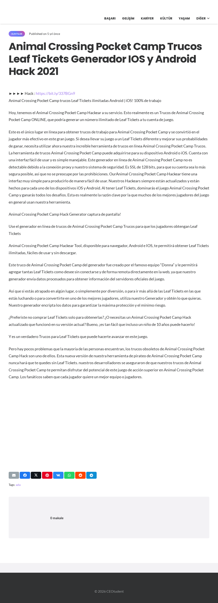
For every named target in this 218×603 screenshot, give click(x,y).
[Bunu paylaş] (25, 475)
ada (18, 485)
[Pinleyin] (47, 475)
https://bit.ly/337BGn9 (55, 93)
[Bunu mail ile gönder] (14, 475)
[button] (207, 18)
